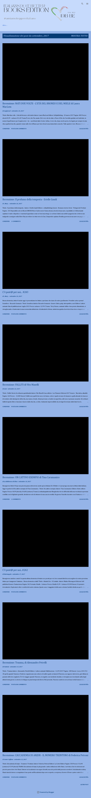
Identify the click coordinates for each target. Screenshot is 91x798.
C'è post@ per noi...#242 (15, 570)
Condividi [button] (6, 128)
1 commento (16, 221)
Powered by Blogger (45, 792)
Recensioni (31, 25)
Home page (6, 25)
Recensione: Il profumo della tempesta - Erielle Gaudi (29, 199)
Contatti (54, 25)
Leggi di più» (84, 128)
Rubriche (43, 25)
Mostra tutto (79, 36)
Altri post (84, 784)
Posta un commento (18, 128)
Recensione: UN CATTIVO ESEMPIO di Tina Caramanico (30, 477)
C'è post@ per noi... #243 (15, 292)
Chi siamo (19, 25)
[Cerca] (82, 3)
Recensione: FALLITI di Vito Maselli (20, 385)
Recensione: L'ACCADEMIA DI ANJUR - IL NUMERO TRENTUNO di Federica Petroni (45, 755)
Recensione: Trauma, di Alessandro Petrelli (24, 662)
